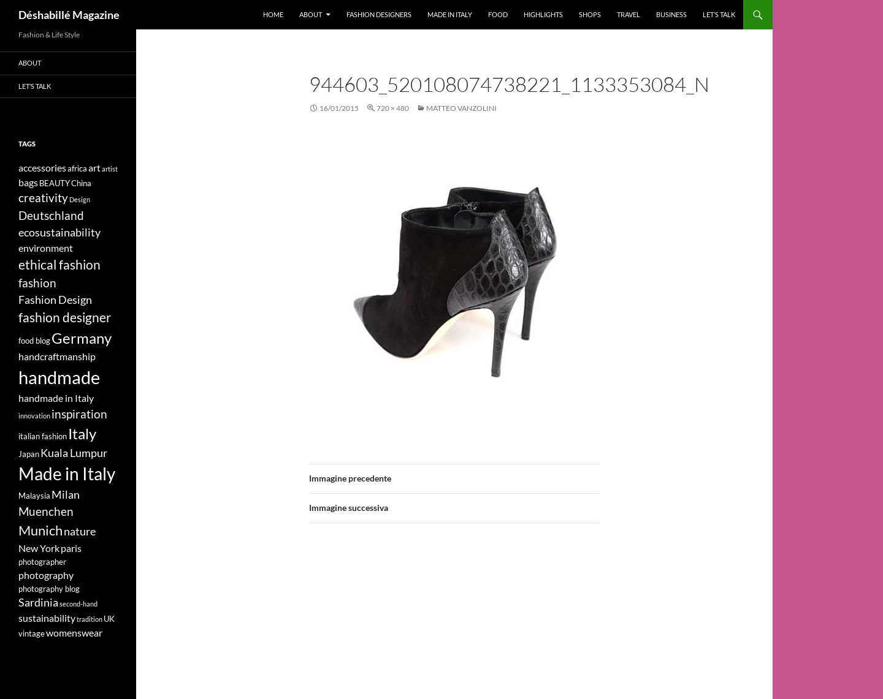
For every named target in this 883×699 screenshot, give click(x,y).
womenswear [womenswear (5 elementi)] (74, 632)
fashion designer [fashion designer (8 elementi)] (64, 317)
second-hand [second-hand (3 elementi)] (78, 604)
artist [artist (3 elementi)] (110, 169)
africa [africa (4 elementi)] (77, 168)
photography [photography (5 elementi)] (46, 575)
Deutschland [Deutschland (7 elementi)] (51, 215)
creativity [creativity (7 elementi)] (43, 198)
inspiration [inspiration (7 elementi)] (79, 414)
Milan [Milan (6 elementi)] (66, 494)
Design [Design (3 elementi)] (79, 199)
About (310, 14)
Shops (590, 14)
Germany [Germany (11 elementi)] (82, 338)
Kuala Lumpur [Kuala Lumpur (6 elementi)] (73, 453)
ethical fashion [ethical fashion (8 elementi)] (59, 264)
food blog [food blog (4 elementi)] (34, 341)
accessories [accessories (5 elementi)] (42, 167)
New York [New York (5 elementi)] (38, 548)
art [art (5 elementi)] (94, 167)
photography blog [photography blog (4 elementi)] (49, 589)
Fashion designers (378, 14)
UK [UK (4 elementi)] (109, 619)
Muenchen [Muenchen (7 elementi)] (46, 511)
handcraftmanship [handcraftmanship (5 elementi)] (57, 356)
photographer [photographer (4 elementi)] (42, 562)
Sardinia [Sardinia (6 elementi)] (38, 602)
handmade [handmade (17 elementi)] (59, 377)
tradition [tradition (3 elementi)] (89, 619)
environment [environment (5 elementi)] (45, 248)
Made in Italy (449, 14)
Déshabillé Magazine (69, 14)
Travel (628, 14)
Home (273, 14)
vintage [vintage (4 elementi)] (31, 633)
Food (498, 14)
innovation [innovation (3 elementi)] (34, 416)
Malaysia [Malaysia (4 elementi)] (34, 496)
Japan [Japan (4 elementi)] (28, 454)
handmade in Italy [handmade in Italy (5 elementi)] (56, 398)
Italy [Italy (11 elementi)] (82, 433)
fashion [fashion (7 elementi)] (37, 283)
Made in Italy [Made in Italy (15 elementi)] (66, 474)
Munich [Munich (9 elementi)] (40, 530)
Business (671, 14)
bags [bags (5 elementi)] (28, 182)
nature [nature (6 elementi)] (80, 531)
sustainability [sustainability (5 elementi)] (46, 618)
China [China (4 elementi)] (81, 183)
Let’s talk (719, 14)
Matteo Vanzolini (461, 108)
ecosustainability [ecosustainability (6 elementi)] (59, 232)
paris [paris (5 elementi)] (71, 548)
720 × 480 (393, 108)
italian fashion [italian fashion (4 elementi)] (42, 436)
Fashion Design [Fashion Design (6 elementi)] (55, 299)
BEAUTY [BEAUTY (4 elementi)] (54, 183)
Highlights (543, 14)
